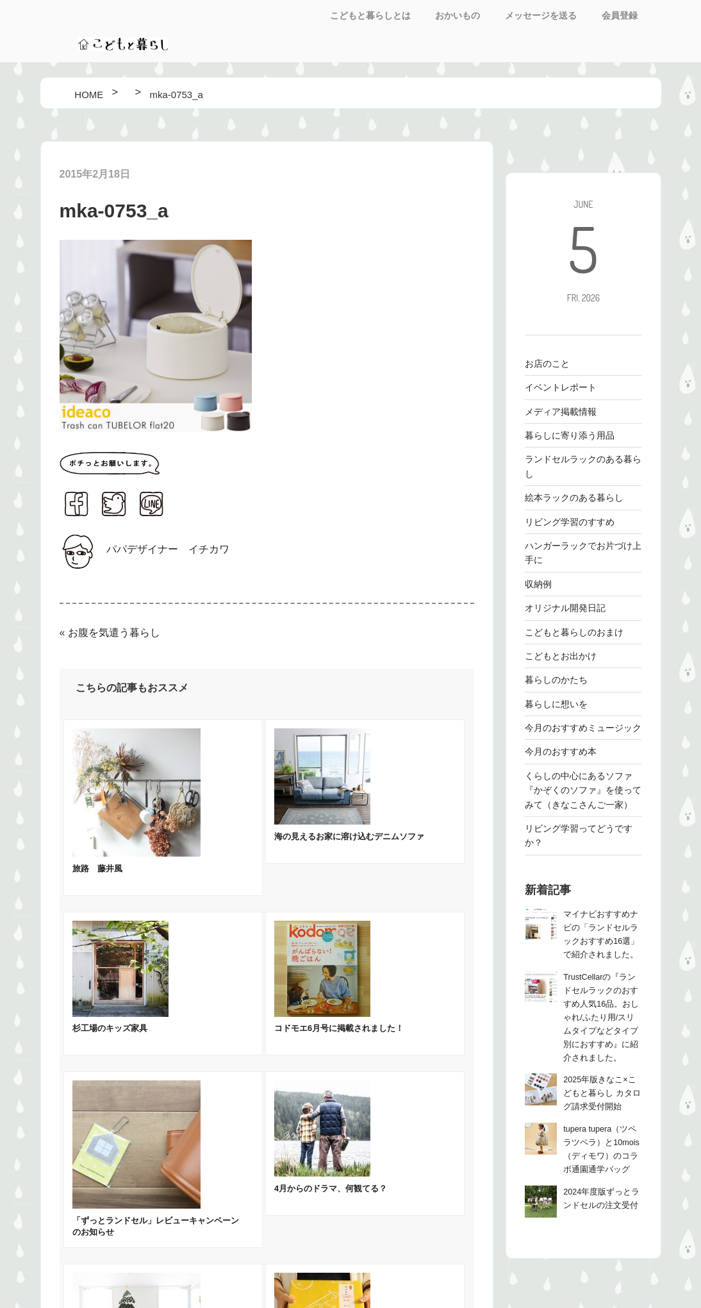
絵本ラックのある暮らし (574, 497)
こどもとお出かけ (561, 656)
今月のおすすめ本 (561, 751)
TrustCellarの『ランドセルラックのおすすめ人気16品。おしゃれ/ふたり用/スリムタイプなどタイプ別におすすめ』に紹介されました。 (601, 1017)
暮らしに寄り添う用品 (569, 435)
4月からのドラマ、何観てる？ (330, 1188)
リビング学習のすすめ (569, 522)
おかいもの (457, 15)
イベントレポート (561, 387)
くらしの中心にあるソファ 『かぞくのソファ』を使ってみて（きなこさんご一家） (583, 790)
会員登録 (620, 15)
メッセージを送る (541, 15)
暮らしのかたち (556, 680)
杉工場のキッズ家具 (109, 1028)
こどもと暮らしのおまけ (574, 632)
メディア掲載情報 (561, 412)
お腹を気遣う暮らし (114, 632)
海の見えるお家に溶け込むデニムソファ (349, 836)
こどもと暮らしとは (370, 15)
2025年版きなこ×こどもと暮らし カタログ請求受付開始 (602, 1093)
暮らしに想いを (556, 704)
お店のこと (547, 363)
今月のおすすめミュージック (583, 728)
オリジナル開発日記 (565, 608)
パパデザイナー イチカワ (167, 549)
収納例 (538, 584)
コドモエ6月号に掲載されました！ (339, 1028)
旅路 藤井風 (97, 868)
